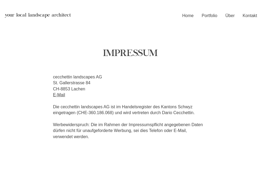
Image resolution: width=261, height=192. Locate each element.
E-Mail (59, 95)
